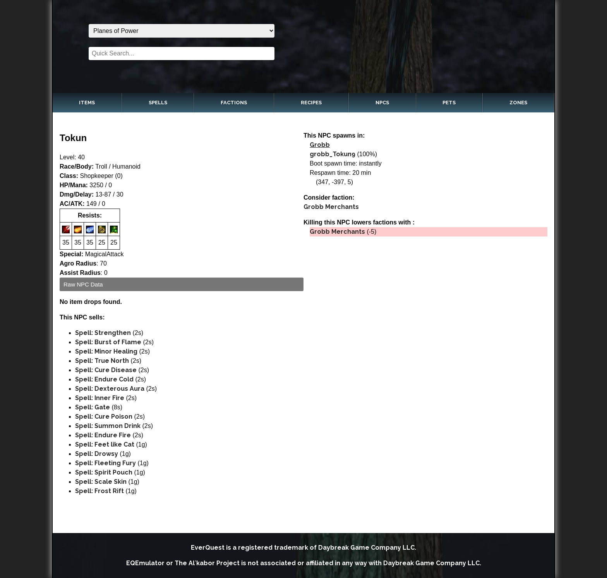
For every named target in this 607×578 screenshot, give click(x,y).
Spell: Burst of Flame (108, 342)
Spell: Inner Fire (99, 398)
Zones (518, 102)
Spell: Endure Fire (103, 435)
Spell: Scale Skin (101, 481)
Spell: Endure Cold (104, 379)
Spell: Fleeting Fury (105, 463)
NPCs (382, 102)
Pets (449, 102)
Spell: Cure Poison (103, 416)
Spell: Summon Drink (108, 426)
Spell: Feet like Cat (104, 444)
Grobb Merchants (331, 206)
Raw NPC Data (83, 284)
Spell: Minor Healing (106, 351)
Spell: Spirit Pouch (103, 472)
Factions (234, 102)
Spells (158, 102)
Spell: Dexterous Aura (109, 388)
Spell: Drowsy (96, 453)
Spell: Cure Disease (106, 370)
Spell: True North (102, 360)
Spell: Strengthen (103, 332)
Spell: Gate (92, 407)
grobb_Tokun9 (332, 154)
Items (87, 102)
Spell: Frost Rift (99, 491)
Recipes (311, 102)
